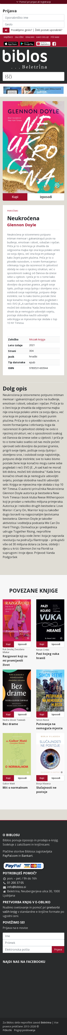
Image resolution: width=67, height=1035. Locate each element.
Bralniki (30, 37)
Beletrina (46, 1022)
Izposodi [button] (46, 197)
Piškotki (7, 1030)
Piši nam (55, 37)
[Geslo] (33, 24)
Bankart (27, 856)
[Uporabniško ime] (33, 17)
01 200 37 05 (15, 883)
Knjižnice (8, 37)
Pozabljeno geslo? (21, 30)
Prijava (58, 949)
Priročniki (12, 210)
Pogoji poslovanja (24, 1030)
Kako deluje (42, 37)
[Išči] (33, 76)
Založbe (19, 37)
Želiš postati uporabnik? (48, 30)
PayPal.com (10, 856)
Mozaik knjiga (37, 339)
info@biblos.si (16, 887)
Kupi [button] (15, 197)
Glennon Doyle (21, 224)
